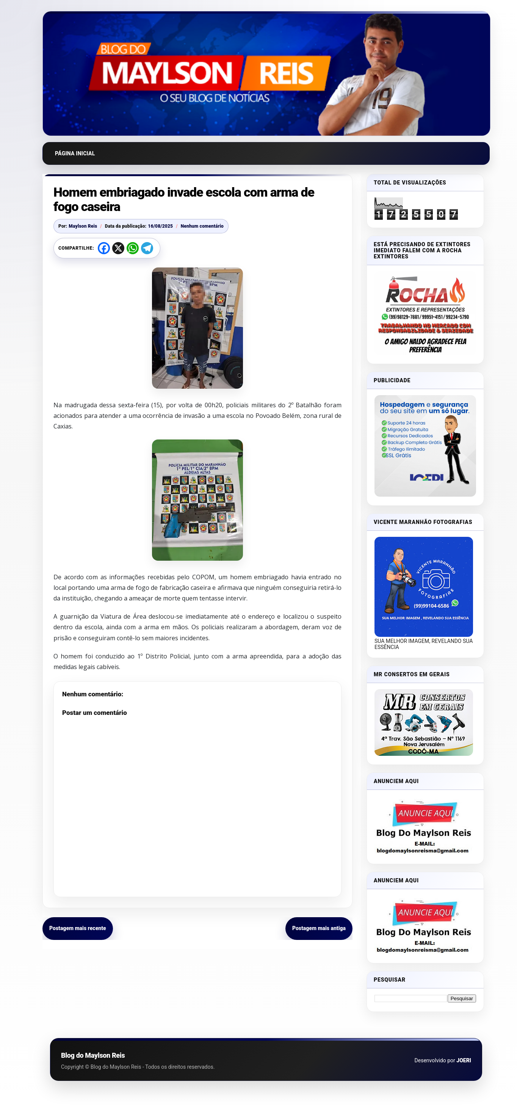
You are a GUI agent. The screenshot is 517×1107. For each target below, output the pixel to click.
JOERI (463, 1060)
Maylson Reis (83, 226)
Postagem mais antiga (319, 928)
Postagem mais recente (77, 928)
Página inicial (75, 153)
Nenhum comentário (202, 226)
